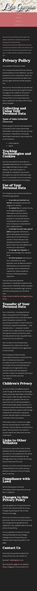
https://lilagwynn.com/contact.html (16, 567)
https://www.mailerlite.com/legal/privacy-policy (16, 45)
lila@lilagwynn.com (16, 560)
